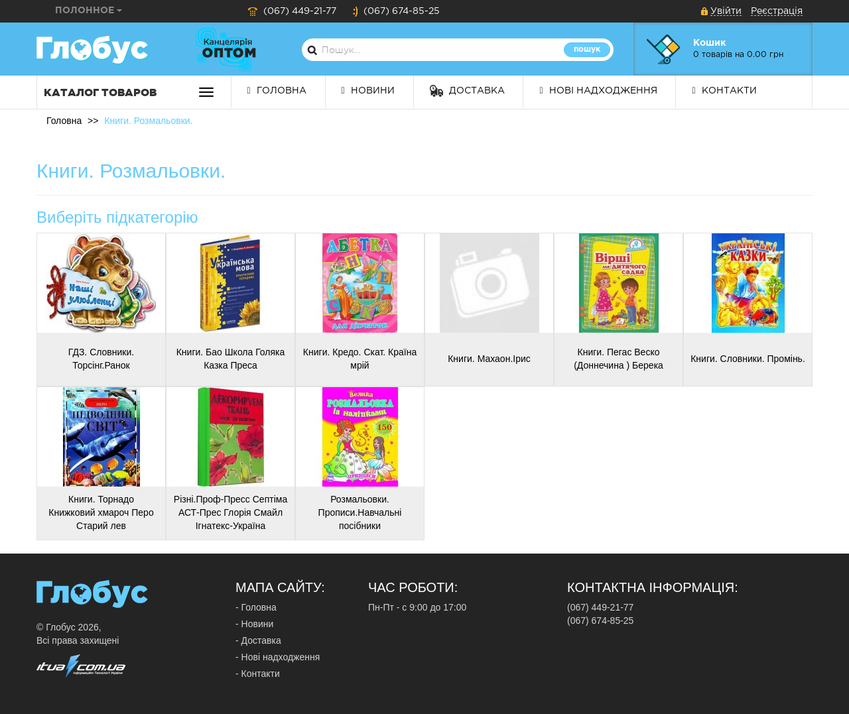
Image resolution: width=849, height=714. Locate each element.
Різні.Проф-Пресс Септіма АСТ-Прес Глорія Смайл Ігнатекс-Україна (230, 512)
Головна (276, 90)
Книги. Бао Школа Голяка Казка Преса (230, 359)
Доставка (467, 91)
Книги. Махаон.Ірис (489, 358)
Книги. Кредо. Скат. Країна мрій (360, 359)
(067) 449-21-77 (291, 11)
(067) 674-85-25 (396, 11)
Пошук (587, 49)
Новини (368, 90)
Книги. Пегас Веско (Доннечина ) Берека (618, 359)
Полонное (88, 11)
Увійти (726, 11)
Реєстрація (777, 11)
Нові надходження (598, 90)
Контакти (724, 90)
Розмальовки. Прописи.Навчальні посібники (360, 512)
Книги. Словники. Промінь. (747, 358)
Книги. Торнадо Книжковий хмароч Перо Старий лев (100, 512)
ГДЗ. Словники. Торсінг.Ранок (101, 359)
